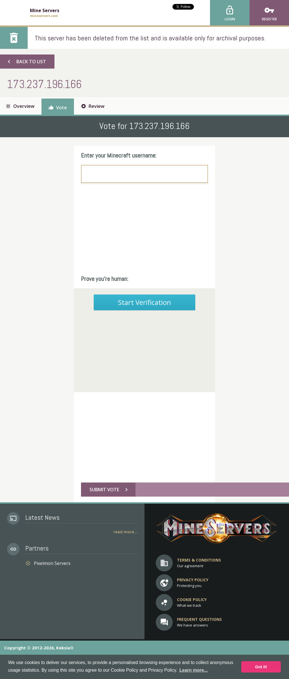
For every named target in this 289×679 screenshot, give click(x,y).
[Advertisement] (144, 229)
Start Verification (144, 302)
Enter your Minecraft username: (119, 155)
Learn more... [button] (193, 670)
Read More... (125, 531)
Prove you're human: (104, 279)
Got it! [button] (261, 667)
